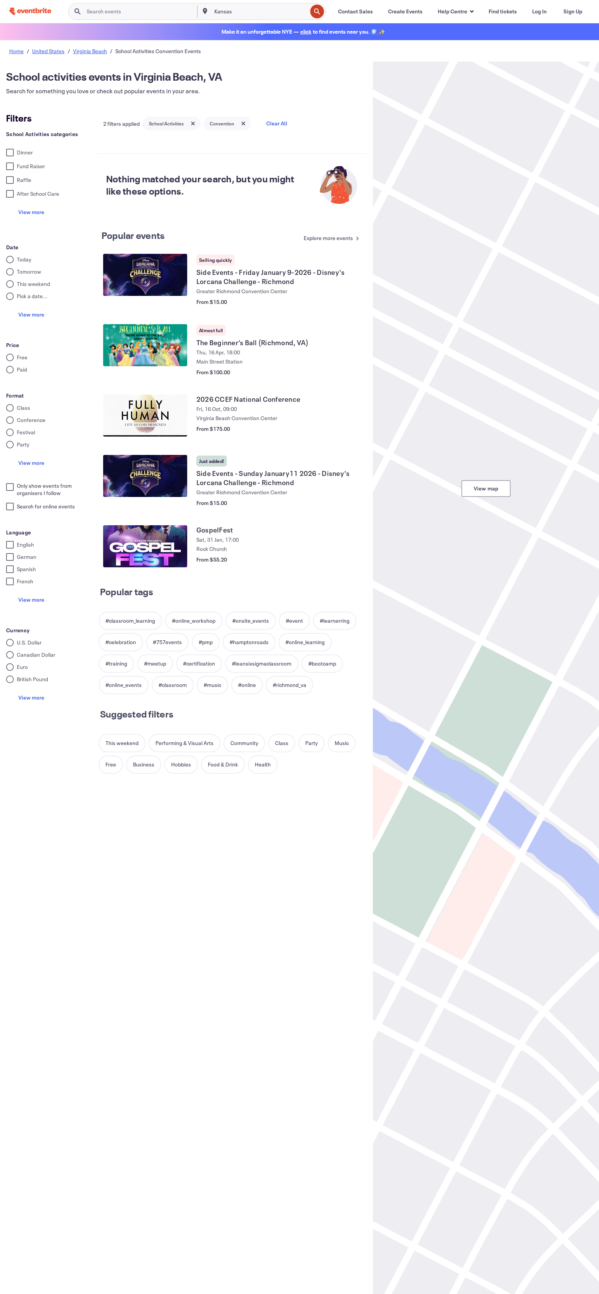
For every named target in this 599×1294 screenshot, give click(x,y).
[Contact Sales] (355, 11)
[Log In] (539, 11)
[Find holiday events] (306, 31)
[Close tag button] (193, 123)
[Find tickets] (502, 11)
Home (16, 51)
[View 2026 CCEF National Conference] (145, 416)
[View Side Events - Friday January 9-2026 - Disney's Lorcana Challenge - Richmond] (145, 275)
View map (486, 488)
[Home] (30, 11)
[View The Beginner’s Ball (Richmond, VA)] (145, 345)
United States (48, 51)
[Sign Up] (573, 11)
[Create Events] (405, 11)
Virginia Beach (90, 51)
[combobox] (260, 11)
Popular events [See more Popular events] (133, 235)
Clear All (276, 123)
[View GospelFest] (145, 546)
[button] (455, 11)
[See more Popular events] (329, 239)
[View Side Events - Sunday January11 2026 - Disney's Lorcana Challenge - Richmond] (145, 476)
